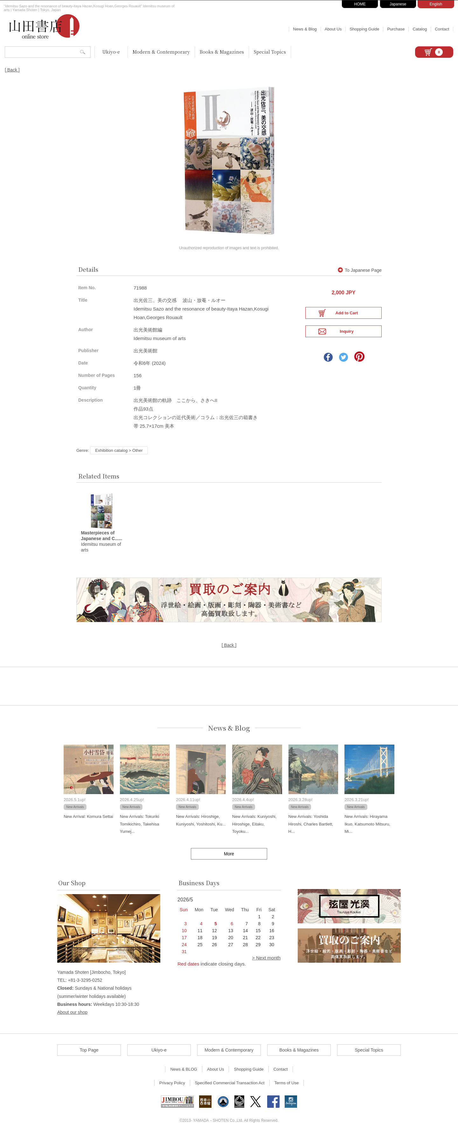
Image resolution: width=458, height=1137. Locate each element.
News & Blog (304, 29)
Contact (442, 29)
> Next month (266, 959)
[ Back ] (12, 69)
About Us (333, 29)
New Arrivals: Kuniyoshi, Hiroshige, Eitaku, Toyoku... (254, 825)
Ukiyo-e (111, 52)
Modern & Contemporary (161, 52)
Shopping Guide (364, 29)
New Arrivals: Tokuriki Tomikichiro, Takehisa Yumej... (139, 825)
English (436, 4)
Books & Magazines (222, 52)
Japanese (398, 4)
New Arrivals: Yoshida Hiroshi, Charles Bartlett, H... (310, 825)
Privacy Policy (172, 1084)
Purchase (396, 29)
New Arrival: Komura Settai (88, 818)
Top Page (89, 1051)
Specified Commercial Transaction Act (230, 1084)
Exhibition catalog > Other (118, 451)
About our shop (72, 1013)
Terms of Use (286, 1084)
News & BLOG (183, 1070)
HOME (360, 4)
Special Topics (270, 52)
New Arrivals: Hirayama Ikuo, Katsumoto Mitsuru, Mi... (367, 825)
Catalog (420, 29)
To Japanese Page (360, 271)
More (229, 855)
